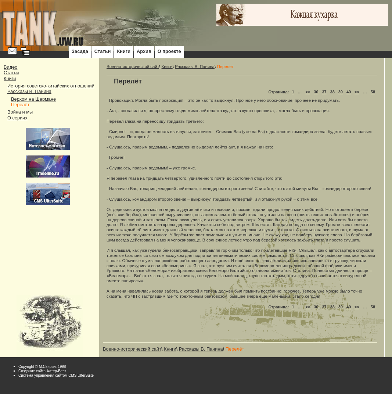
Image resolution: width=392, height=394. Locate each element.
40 (348, 92)
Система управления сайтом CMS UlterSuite (56, 375)
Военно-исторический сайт (133, 66)
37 (324, 92)
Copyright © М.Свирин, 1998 (42, 367)
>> (357, 92)
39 (340, 92)
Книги (123, 51)
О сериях (17, 118)
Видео (10, 67)
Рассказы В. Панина (29, 91)
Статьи (102, 51)
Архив (144, 51)
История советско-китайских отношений (50, 86)
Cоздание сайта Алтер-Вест (42, 371)
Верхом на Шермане (33, 99)
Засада (80, 51)
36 (316, 92)
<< (307, 92)
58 (373, 92)
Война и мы (20, 112)
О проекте (169, 51)
